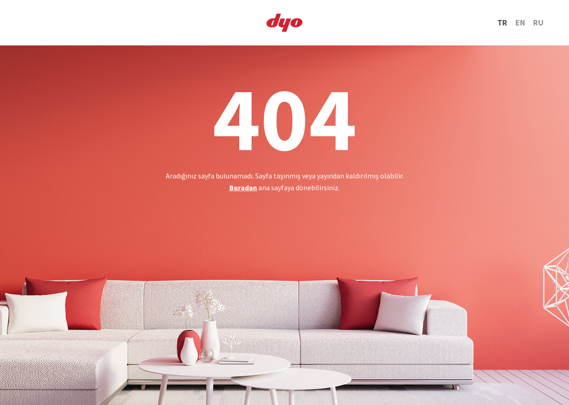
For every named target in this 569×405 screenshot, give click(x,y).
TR (502, 22)
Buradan (243, 187)
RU (538, 22)
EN (520, 22)
